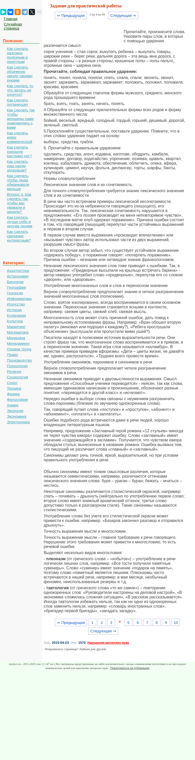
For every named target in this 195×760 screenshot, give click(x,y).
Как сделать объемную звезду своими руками (19, 73)
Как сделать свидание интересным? (19, 235)
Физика (13, 394)
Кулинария (16, 315)
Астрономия (18, 276)
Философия (17, 399)
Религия (14, 371)
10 (176, 622)
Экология (15, 411)
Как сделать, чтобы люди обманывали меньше (18, 182)
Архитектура (18, 270)
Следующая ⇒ (123, 15)
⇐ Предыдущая (71, 15)
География (16, 287)
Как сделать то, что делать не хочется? (20, 90)
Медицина (16, 338)
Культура (15, 321)
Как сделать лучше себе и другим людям (19, 221)
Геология (15, 293)
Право (12, 354)
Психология (17, 366)
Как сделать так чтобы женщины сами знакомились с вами (21, 118)
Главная (10, 19)
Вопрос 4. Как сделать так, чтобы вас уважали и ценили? (19, 203)
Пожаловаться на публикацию (129, 668)
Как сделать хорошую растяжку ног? (19, 151)
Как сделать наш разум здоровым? (17, 165)
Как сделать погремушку (17, 102)
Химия (12, 405)
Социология (17, 377)
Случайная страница (13, 26)
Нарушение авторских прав (108, 643)
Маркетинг (16, 326)
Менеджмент (18, 343)
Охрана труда (19, 349)
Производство (19, 360)
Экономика (16, 416)
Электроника (18, 422)
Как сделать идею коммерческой (19, 137)
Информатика (19, 298)
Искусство (16, 304)
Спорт (12, 383)
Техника (14, 388)
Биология (15, 282)
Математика (18, 332)
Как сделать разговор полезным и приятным (17, 55)
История (14, 310)
